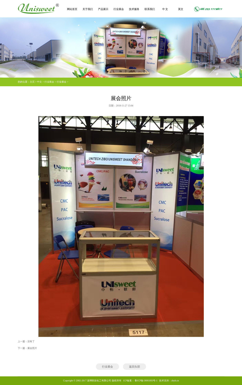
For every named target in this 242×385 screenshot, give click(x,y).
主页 (32, 82)
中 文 (165, 9)
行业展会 (119, 9)
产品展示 (103, 9)
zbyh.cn (175, 380)
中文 (39, 82)
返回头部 (134, 366)
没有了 (31, 341)
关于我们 (88, 9)
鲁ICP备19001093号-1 (145, 380)
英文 (180, 9)
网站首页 (72, 9)
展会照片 (32, 348)
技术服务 (134, 9)
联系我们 (150, 9)
